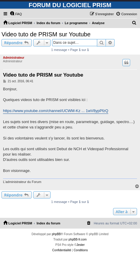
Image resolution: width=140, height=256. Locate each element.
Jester (81, 244)
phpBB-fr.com (78, 239)
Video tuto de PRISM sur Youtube (46, 34)
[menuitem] (16, 14)
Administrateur (13, 57)
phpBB (56, 234)
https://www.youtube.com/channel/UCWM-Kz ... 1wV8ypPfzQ (55, 110)
